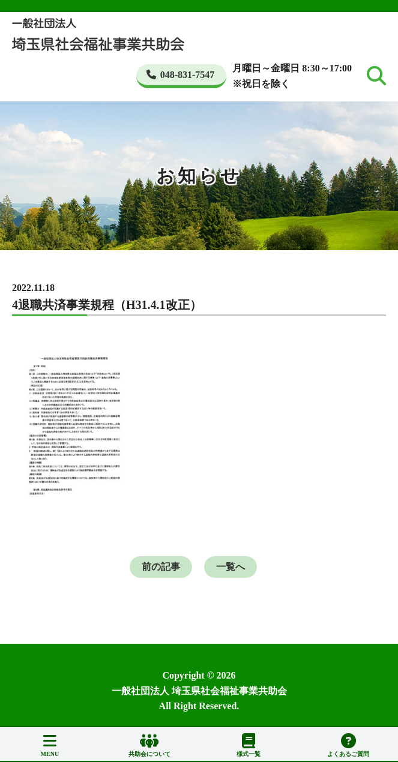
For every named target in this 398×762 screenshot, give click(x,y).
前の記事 (161, 567)
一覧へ (230, 567)
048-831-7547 (180, 75)
